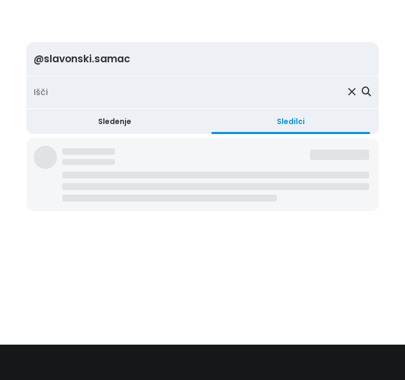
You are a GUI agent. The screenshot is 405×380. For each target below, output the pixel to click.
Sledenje (114, 121)
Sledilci (291, 121)
